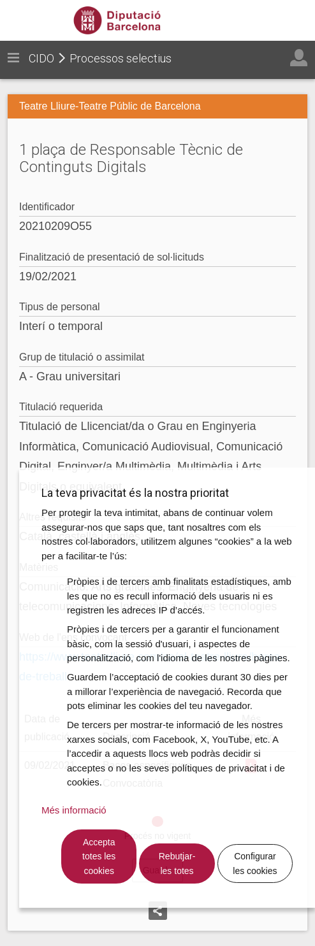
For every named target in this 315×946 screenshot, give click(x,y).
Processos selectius (121, 58)
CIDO (41, 58)
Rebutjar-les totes (177, 863)
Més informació (73, 810)
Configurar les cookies (255, 863)
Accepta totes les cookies (98, 856)
